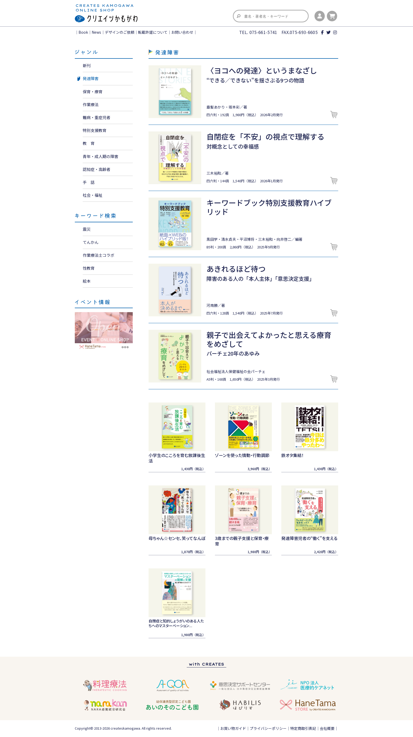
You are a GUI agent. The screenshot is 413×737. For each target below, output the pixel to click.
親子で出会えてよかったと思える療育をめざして (268, 339)
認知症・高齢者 (96, 169)
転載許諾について (153, 32)
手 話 (89, 182)
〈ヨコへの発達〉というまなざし (261, 70)
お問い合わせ (182, 32)
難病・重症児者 (96, 117)
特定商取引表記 (303, 728)
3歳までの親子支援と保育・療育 (242, 541)
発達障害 (91, 78)
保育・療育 (92, 91)
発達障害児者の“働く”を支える (309, 538)
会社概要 (327, 728)
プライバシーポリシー (268, 728)
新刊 (87, 65)
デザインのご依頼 (119, 32)
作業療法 (91, 104)
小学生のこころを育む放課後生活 (177, 458)
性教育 (89, 268)
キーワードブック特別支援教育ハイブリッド (269, 207)
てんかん (91, 242)
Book (83, 32)
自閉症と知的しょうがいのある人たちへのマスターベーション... (176, 623)
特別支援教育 (94, 130)
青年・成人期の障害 (100, 156)
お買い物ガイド (233, 728)
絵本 (87, 281)
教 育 (89, 143)
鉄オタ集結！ (292, 455)
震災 (87, 229)
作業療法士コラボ (98, 255)
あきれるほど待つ (236, 268)
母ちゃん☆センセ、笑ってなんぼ (177, 538)
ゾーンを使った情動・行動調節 (242, 455)
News (96, 32)
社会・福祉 (92, 195)
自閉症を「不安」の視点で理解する (265, 136)
